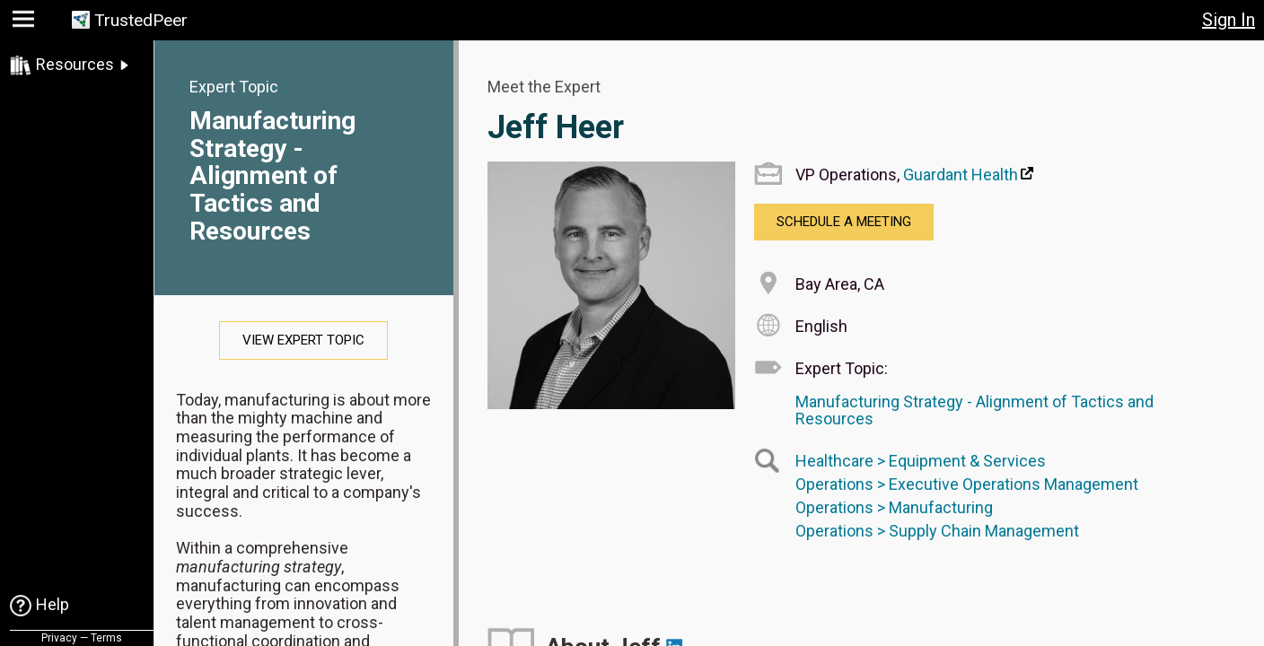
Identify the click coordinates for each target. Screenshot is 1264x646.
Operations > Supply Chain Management (937, 530)
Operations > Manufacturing (894, 507)
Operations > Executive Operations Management (966, 484)
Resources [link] (75, 64)
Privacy (59, 638)
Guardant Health (960, 174)
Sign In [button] (1228, 20)
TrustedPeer (141, 20)
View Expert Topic (303, 340)
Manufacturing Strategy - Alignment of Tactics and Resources (272, 176)
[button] (26, 23)
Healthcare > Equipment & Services (920, 460)
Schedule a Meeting (844, 222)
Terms (106, 638)
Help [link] (52, 604)
